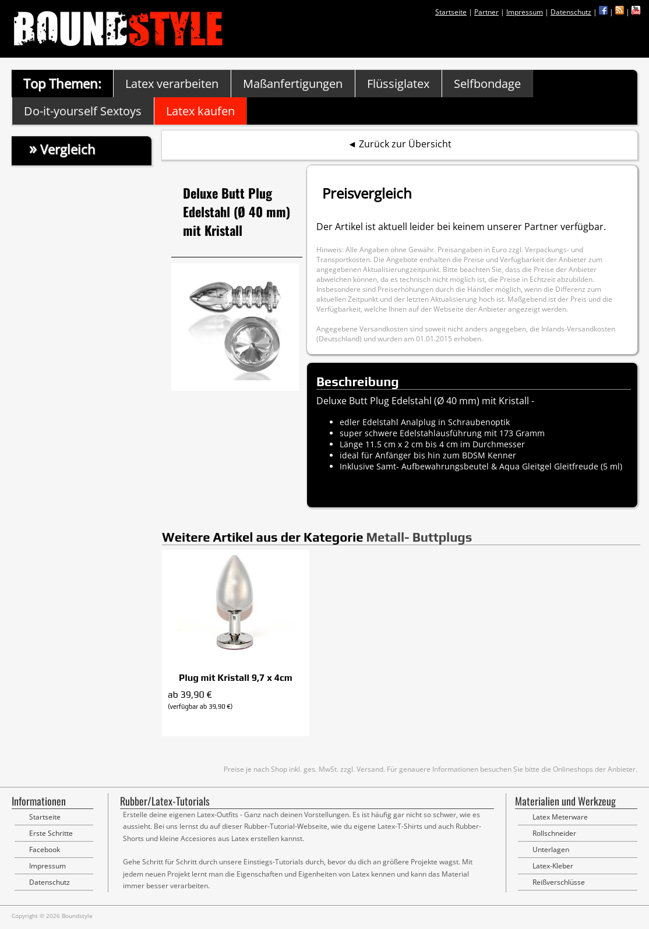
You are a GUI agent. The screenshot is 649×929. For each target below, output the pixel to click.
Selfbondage (487, 83)
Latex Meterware (560, 817)
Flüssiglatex (398, 83)
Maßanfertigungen (293, 83)
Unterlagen (550, 849)
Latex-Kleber (552, 866)
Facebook (44, 849)
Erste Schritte (51, 833)
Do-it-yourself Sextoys (83, 111)
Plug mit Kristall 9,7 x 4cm (235, 677)
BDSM (473, 455)
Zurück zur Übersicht (405, 143)
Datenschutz (571, 12)
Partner (486, 12)
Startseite (451, 12)
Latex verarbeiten (171, 83)
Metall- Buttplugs (419, 537)
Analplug (418, 422)
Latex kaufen (200, 111)
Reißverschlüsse (558, 882)
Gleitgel (537, 466)
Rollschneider (554, 833)
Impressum (524, 12)
